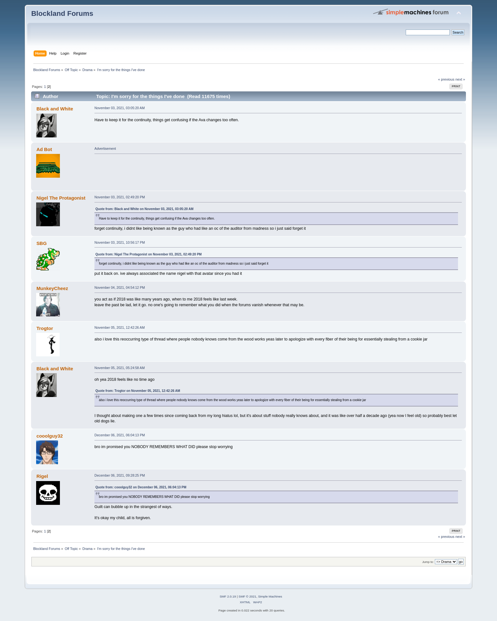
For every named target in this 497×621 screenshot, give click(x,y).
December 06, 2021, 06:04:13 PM (119, 435)
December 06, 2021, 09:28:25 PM (119, 475)
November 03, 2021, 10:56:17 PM (119, 242)
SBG (41, 243)
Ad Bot (44, 149)
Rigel (42, 476)
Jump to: (428, 562)
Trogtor (44, 328)
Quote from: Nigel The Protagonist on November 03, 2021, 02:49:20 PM (148, 254)
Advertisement (105, 148)
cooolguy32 (49, 436)
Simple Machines (270, 596)
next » (460, 79)
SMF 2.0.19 (228, 596)
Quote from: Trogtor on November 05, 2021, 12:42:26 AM (137, 391)
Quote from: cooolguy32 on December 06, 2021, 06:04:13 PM (140, 487)
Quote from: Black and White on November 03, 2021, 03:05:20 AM (144, 209)
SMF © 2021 (247, 596)
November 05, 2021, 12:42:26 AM (119, 327)
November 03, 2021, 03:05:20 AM (119, 108)
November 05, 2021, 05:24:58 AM (119, 368)
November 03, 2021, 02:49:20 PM (119, 197)
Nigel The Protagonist (61, 198)
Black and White (54, 108)
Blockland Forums (62, 13)
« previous (446, 79)
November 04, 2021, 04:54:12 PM (119, 287)
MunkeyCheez (52, 288)
